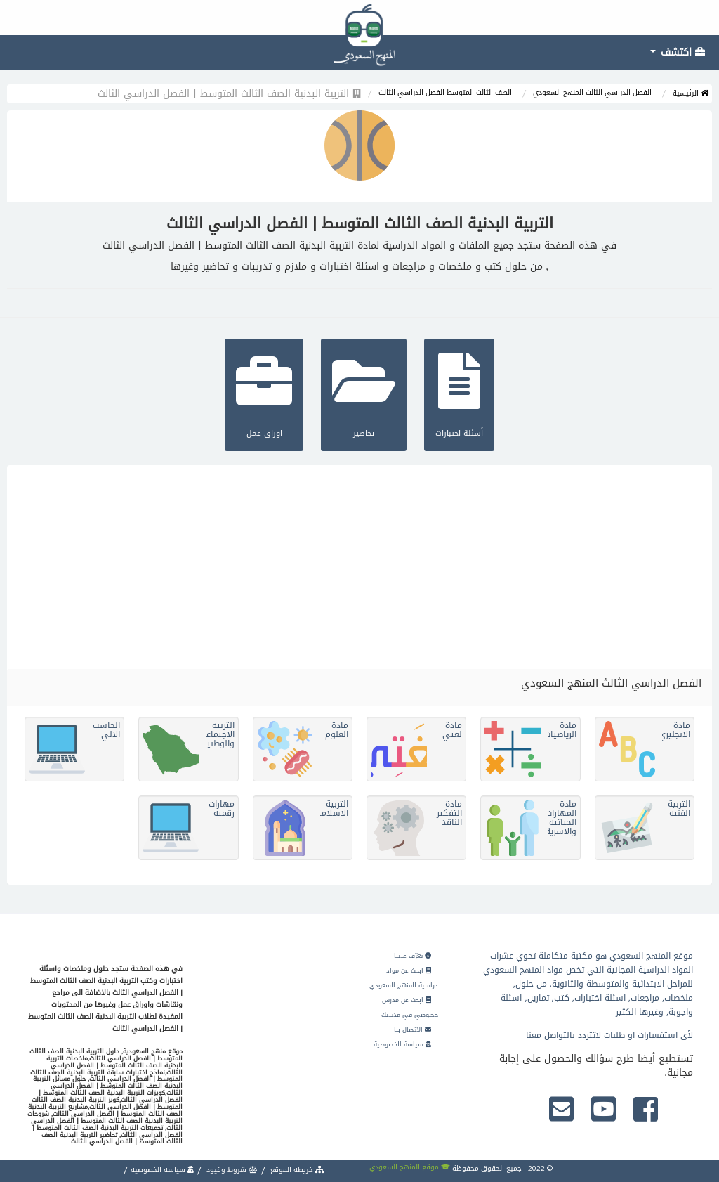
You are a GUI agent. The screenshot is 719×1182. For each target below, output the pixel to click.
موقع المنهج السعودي (409, 1167)
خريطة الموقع (296, 1169)
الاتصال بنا (412, 1029)
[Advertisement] (359, 563)
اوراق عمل (264, 393)
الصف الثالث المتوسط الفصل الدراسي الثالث (445, 92)
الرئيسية (690, 93)
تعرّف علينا (412, 955)
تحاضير (363, 393)
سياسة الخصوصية (402, 1044)
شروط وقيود (231, 1169)
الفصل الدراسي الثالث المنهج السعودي (592, 92)
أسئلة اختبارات (459, 393)
